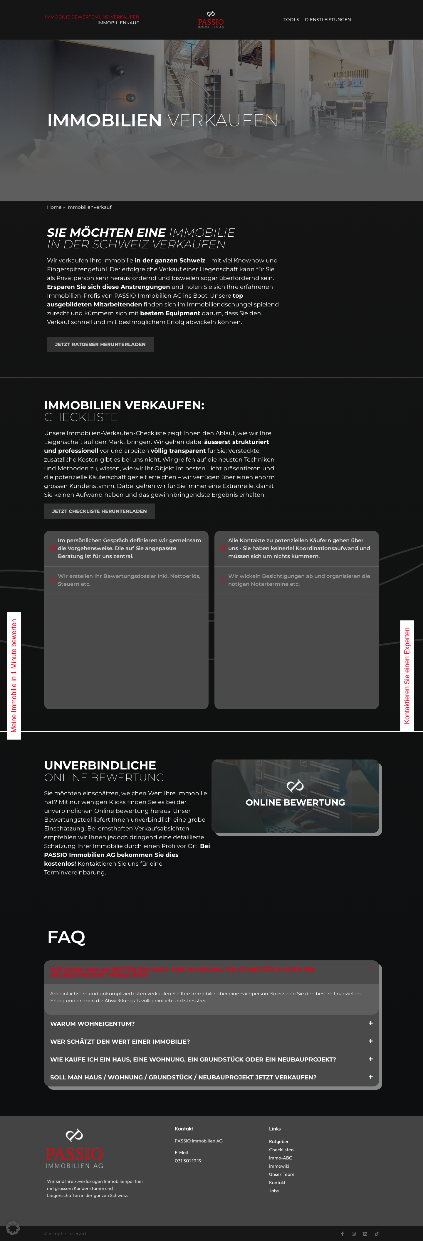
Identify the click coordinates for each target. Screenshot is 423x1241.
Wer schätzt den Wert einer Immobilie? (120, 1041)
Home (54, 207)
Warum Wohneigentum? (92, 1023)
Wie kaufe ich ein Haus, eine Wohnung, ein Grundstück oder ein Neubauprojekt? (193, 1059)
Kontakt (277, 1182)
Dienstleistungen (328, 19)
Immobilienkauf (118, 23)
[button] (211, 972)
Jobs (274, 1190)
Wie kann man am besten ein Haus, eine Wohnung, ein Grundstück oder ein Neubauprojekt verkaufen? (182, 972)
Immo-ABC (280, 1158)
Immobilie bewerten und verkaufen (92, 17)
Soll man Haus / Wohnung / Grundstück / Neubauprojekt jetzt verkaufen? (183, 1077)
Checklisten (281, 1149)
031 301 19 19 (188, 1161)
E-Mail (181, 1152)
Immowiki (279, 1166)
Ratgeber (279, 1141)
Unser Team (281, 1174)
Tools (291, 19)
